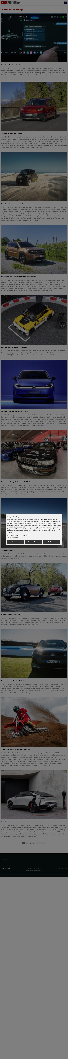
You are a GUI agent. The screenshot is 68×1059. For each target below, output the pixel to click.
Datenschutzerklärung (12, 537)
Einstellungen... (15, 542)
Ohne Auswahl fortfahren (34, 542)
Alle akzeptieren (52, 542)
